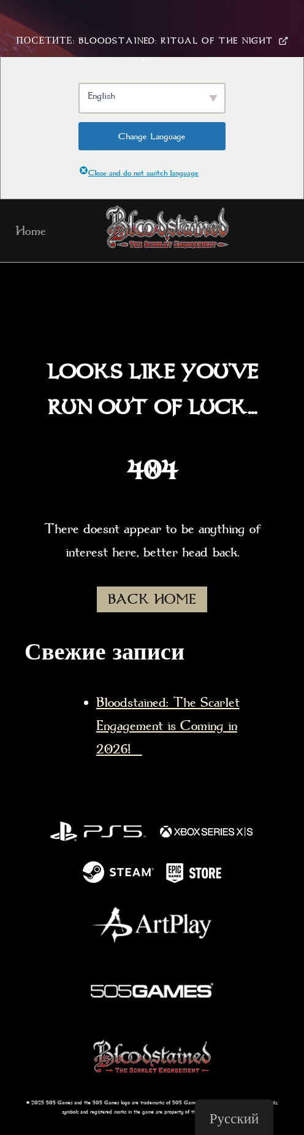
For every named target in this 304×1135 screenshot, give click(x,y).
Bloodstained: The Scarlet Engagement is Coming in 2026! (168, 726)
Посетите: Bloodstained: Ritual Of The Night (152, 41)
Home (30, 230)
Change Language (152, 136)
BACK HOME (152, 599)
